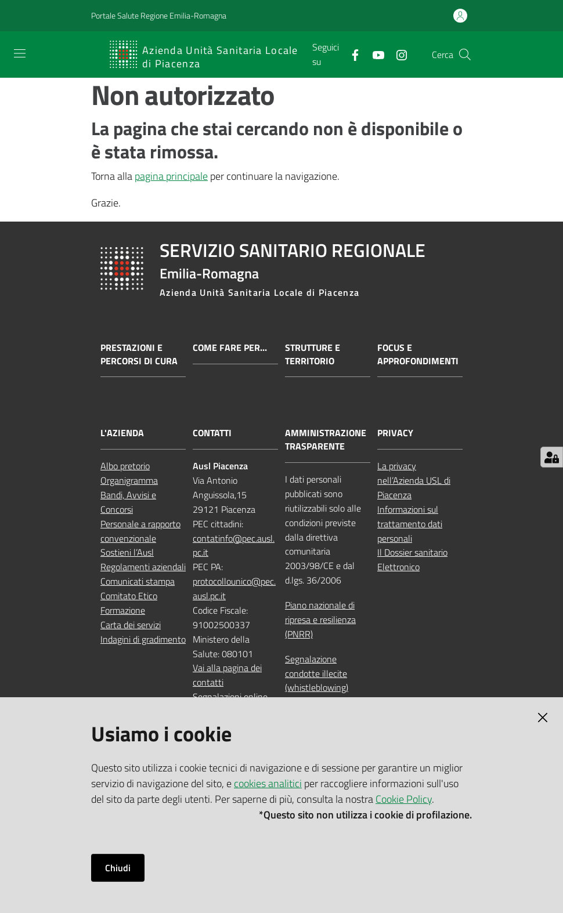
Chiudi (118, 868)
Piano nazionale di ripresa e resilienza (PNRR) (320, 619)
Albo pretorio (125, 466)
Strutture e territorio (312, 354)
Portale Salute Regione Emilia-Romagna (158, 15)
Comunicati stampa (137, 581)
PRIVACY (395, 433)
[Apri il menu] (20, 53)
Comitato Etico (128, 596)
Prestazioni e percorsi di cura (139, 354)
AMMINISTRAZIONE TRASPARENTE (325, 439)
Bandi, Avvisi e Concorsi (128, 502)
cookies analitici (268, 783)
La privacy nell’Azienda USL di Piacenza (413, 480)
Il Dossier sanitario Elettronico (412, 559)
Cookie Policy (404, 799)
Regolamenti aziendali (143, 567)
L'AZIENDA (122, 433)
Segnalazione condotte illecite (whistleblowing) (316, 673)
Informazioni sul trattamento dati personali (409, 523)
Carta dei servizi (130, 625)
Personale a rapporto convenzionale (140, 531)
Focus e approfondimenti (418, 354)
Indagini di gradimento (143, 639)
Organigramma (129, 480)
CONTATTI (212, 433)
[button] (465, 54)
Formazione (122, 610)
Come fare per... (230, 347)
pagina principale (171, 176)
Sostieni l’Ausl (127, 552)
